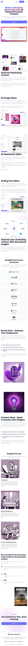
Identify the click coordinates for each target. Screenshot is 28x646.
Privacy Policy (20, 641)
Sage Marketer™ (11, 644)
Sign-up (21, 1)
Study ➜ (5, 569)
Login (17, 1)
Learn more (4, 110)
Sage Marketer (14, 634)
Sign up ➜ (14, 22)
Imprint (6, 641)
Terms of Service (12, 641)
